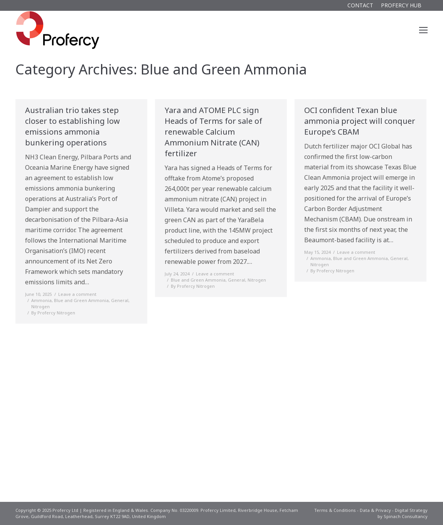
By (53, 313)
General (119, 300)
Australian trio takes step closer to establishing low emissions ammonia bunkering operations (72, 126)
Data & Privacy (375, 510)
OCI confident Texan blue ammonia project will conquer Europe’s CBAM (359, 121)
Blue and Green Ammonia (81, 300)
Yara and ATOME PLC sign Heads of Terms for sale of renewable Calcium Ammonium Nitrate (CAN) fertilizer (213, 132)
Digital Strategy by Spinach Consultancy (402, 513)
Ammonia (41, 300)
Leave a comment (77, 294)
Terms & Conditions (335, 510)
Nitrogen (40, 306)
